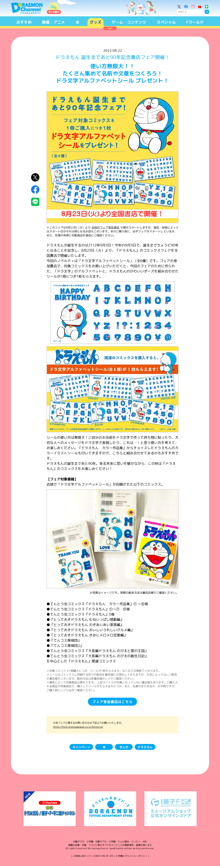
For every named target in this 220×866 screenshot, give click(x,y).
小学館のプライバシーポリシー (131, 855)
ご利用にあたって (82, 855)
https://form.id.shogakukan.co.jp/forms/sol (78, 727)
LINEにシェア (35, 201)
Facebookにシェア (35, 189)
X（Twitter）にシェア (35, 177)
